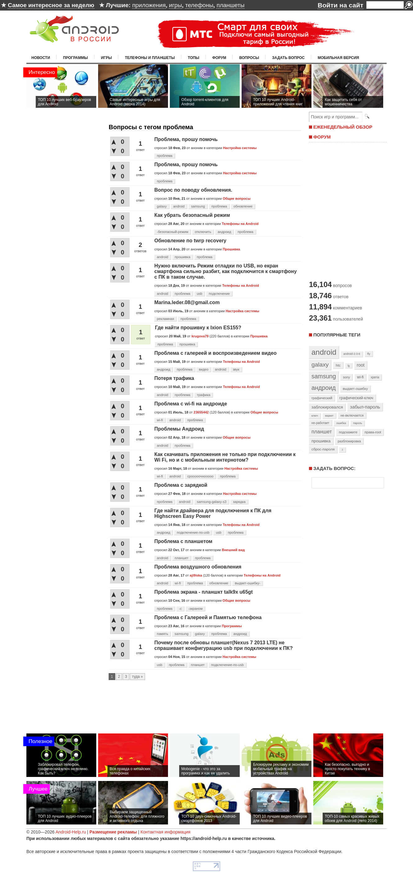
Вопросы (249, 58)
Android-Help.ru (71, 831)
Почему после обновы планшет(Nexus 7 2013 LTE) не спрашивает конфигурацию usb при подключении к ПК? (223, 645)
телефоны (199, 5)
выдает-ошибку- (247, 583)
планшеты (230, 5)
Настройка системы (239, 148)
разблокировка (349, 441)
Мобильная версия (338, 58)
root (361, 365)
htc (338, 365)
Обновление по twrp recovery (190, 240)
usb (199, 293)
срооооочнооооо (200, 476)
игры (175, 5)
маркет (329, 415)
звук (236, 369)
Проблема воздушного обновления (197, 566)
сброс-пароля (323, 449)
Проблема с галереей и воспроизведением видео (215, 353)
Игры (106, 58)
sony (346, 377)
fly (368, 353)
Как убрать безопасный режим (192, 215)
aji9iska (196, 575)
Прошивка (231, 249)
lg (349, 365)
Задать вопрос (288, 58)
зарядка (239, 502)
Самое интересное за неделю (51, 5)
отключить (203, 232)
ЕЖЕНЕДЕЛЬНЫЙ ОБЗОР (342, 127)
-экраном (195, 608)
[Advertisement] (346, 210)
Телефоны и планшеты (150, 58)
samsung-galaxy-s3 (211, 502)
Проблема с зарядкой (180, 485)
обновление (243, 206)
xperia (375, 377)
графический (321, 398)
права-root (373, 432)
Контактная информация (165, 831)
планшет (181, 558)
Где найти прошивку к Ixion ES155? (198, 327)
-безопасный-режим (172, 232)
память (162, 634)
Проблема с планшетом (183, 541)
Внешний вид (233, 550)
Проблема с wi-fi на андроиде (190, 403)
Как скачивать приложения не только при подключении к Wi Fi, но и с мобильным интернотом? (225, 457)
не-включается (352, 415)
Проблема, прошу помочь (186, 139)
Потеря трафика (174, 378)
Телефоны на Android (240, 224)
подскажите (348, 432)
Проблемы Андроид (179, 428)
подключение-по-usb (193, 532)
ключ (314, 415)
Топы (193, 58)
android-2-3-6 (351, 353)
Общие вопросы (236, 198)
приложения (149, 5)
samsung (198, 206)
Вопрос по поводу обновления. (193, 190)
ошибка (341, 423)
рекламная (165, 319)
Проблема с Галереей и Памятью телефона (207, 617)
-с (180, 608)
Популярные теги (336, 334)
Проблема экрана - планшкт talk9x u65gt (203, 592)
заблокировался (327, 407)
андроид (224, 232)
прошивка (182, 257)
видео (203, 369)
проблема (164, 156)
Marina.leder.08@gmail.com (187, 302)
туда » (137, 676)
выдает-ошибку (355, 388)
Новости (40, 58)
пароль (357, 423)
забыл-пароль (365, 406)
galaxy (162, 206)
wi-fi (160, 420)
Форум (219, 58)
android (179, 206)
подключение (219, 293)
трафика (204, 395)
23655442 (201, 412)
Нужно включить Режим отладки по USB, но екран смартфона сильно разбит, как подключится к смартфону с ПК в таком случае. (225, 271)
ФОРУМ (322, 136)
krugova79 (200, 336)
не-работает (320, 423)
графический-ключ (356, 398)
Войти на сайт (340, 5)
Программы (75, 58)
